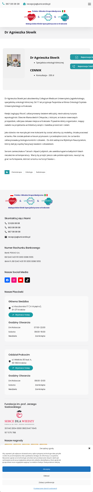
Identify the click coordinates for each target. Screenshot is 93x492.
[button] (89, 448)
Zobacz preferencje (46, 482)
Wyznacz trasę (21, 318)
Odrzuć (46, 476)
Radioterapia (40, 174)
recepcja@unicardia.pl (17, 240)
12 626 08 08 (12, 227)
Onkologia (29, 174)
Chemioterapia (17, 174)
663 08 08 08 (12, 231)
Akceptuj (46, 469)
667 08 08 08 (12, 235)
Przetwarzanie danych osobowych (45, 488)
